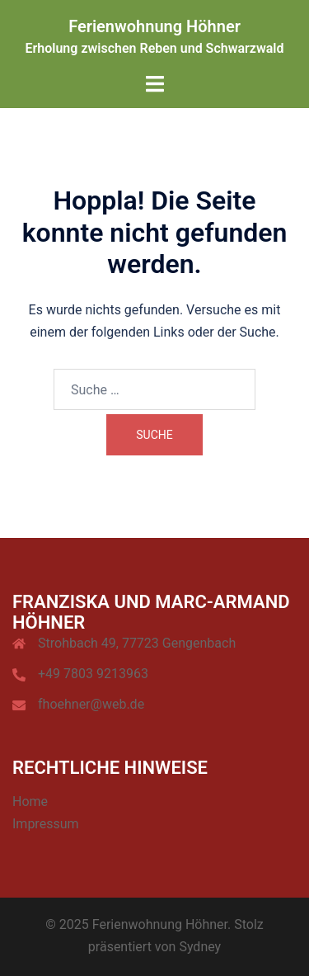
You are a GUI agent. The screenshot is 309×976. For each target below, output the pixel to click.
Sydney (200, 947)
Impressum (45, 824)
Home (30, 801)
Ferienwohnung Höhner (154, 26)
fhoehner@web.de (91, 704)
